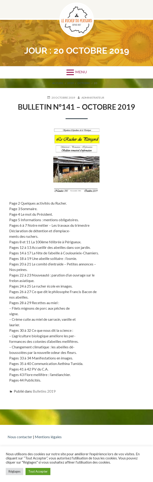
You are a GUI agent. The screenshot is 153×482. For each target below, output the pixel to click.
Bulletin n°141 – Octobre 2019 (76, 106)
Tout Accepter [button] (38, 471)
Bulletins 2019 (44, 391)
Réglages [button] (14, 471)
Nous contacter (20, 437)
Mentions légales (48, 437)
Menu (81, 72)
